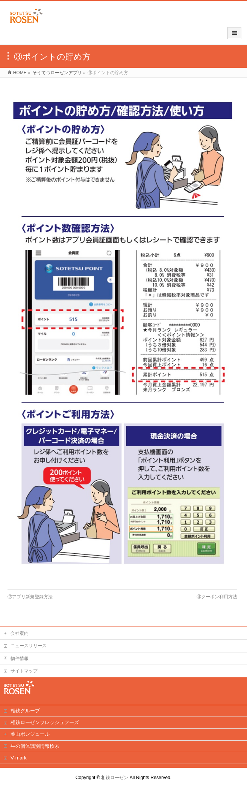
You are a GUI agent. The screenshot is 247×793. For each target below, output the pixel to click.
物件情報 (20, 658)
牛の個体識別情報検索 (35, 746)
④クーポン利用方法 (217, 596)
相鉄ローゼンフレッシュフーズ (45, 722)
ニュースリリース (29, 645)
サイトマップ (24, 671)
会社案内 (20, 633)
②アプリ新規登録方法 (30, 596)
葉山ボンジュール (30, 734)
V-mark (19, 758)
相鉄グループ (25, 711)
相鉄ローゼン (114, 777)
